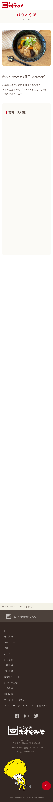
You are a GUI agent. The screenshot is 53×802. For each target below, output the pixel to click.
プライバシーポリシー (15, 700)
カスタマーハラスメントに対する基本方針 (26, 705)
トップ (7, 631)
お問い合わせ (11, 682)
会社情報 (8, 665)
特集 (6, 648)
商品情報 (8, 636)
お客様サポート (12, 677)
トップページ (8, 606)
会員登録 (8, 688)
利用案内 (8, 694)
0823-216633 (17, 748)
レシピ (19, 607)
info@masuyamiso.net (26, 751)
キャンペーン (11, 642)
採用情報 (8, 671)
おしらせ (8, 659)
